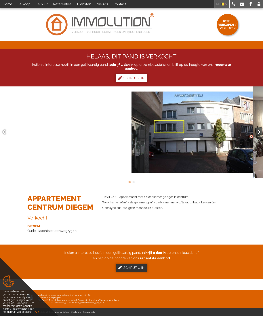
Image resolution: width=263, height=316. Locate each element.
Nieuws (102, 4)
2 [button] (133, 181)
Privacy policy (90, 312)
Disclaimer (76, 312)
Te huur (42, 4)
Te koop (24, 4)
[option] (132, 132)
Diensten (84, 4)
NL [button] (222, 4)
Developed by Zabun (58, 312)
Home (7, 4)
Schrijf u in (131, 78)
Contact (120, 4)
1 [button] (129, 181)
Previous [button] (5, 132)
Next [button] (257, 132)
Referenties (62, 4)
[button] (234, 4)
